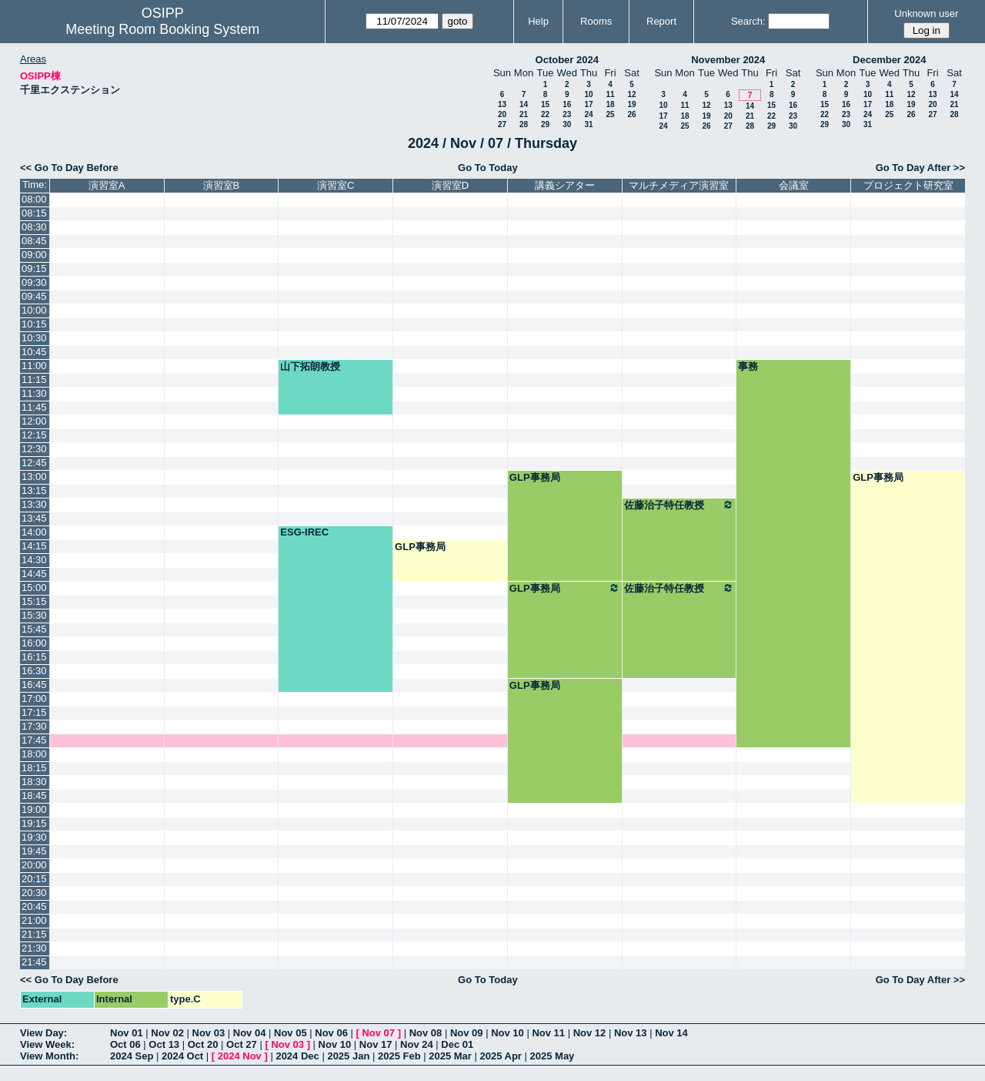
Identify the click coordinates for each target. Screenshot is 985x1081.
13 (502, 104)
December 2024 (889, 59)
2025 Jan (348, 1056)
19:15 (34, 823)
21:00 (34, 920)
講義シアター (565, 185)
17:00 (34, 698)
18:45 (34, 795)
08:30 (34, 227)
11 (610, 94)
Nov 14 (671, 1033)
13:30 (34, 504)
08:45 (34, 241)
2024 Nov (240, 1056)
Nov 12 (589, 1033)
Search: (748, 21)
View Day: (43, 1033)
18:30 (34, 781)
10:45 (34, 352)
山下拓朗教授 (310, 366)
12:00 (34, 421)
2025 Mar (450, 1056)
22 (545, 114)
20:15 (34, 879)
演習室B (221, 185)
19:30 (34, 837)
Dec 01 (457, 1044)
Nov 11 (548, 1033)
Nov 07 (378, 1033)
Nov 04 (249, 1033)
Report (661, 21)
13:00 (34, 476)
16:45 (34, 684)
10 (588, 94)
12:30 (34, 449)
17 (588, 104)
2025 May (552, 1056)
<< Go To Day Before (69, 167)
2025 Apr (500, 1056)
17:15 (34, 712)
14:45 (34, 573)
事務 (748, 366)
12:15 (34, 435)
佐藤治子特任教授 (679, 505)
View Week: (47, 1044)
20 (502, 114)
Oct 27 (241, 1044)
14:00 (34, 532)
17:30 (34, 726)
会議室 (794, 185)
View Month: (49, 1056)
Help (538, 21)
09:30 (34, 282)
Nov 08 (425, 1033)
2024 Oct (182, 1056)
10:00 (34, 310)
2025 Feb (399, 1056)
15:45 (34, 629)
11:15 (34, 379)
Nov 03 (208, 1033)
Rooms (596, 21)
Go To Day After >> (920, 167)
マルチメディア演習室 (679, 185)
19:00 (34, 809)
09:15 (34, 268)
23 (567, 114)
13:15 (34, 490)
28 (523, 124)
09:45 (34, 296)
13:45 (34, 518)
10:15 (34, 324)
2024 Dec (297, 1056)
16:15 (34, 657)
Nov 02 (167, 1033)
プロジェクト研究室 (908, 185)
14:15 (34, 546)
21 (523, 114)
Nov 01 (126, 1033)
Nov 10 (507, 1033)
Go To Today (488, 167)
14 (523, 104)
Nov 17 (375, 1044)
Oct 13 (164, 1044)
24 (588, 114)
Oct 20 (203, 1044)
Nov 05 (290, 1033)
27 (502, 124)
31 (588, 124)
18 (610, 104)
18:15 (34, 768)
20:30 (34, 892)
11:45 (34, 407)
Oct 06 (125, 1044)
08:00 (34, 199)
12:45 (34, 462)
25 (610, 114)
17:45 (34, 740)
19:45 (34, 851)
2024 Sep (131, 1056)
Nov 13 (630, 1033)
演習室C (335, 185)
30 (567, 124)
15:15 (34, 601)
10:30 (34, 338)
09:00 (34, 254)
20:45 (34, 906)
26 (631, 114)
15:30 (34, 615)
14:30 (34, 560)
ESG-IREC (304, 532)
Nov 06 (331, 1033)
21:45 (34, 962)
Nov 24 (416, 1044)
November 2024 (728, 59)
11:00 (34, 365)
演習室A (106, 185)
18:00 (34, 754)
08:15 (34, 213)
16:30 (34, 670)
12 (631, 94)
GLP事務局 (534, 477)
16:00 (34, 643)
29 (545, 124)
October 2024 (567, 59)
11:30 (34, 393)
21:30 (34, 948)
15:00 (34, 587)
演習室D (450, 185)
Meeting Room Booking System (162, 29)
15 (545, 104)
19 (631, 104)
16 (567, 104)
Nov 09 (466, 1033)
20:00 (34, 865)
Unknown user (926, 13)
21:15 (34, 934)
